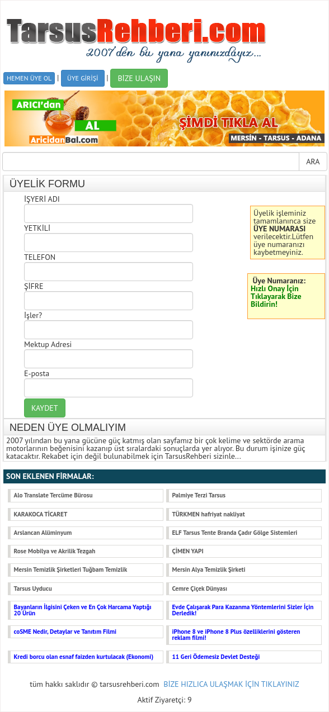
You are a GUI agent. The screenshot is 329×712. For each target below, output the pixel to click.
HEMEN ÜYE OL (29, 78)
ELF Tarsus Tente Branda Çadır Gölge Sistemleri (235, 533)
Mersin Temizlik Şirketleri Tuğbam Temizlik (71, 569)
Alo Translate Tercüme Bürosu (53, 495)
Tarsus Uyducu (33, 588)
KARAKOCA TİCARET (41, 514)
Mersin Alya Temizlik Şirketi (209, 569)
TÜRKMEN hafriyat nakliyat (208, 514)
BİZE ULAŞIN (139, 78)
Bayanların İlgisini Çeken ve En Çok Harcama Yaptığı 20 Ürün (83, 610)
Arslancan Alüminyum (43, 533)
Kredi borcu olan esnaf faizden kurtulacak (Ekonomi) (84, 657)
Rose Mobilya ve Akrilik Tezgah (55, 551)
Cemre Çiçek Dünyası (199, 588)
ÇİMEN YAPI (188, 551)
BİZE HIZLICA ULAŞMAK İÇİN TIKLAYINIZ (231, 684)
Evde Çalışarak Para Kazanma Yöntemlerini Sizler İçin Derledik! (243, 610)
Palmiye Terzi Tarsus (199, 495)
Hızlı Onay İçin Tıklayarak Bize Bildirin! (276, 296)
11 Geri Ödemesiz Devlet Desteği (216, 657)
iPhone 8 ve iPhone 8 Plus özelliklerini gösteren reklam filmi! (236, 635)
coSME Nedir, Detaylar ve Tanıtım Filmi (65, 631)
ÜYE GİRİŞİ (82, 78)
